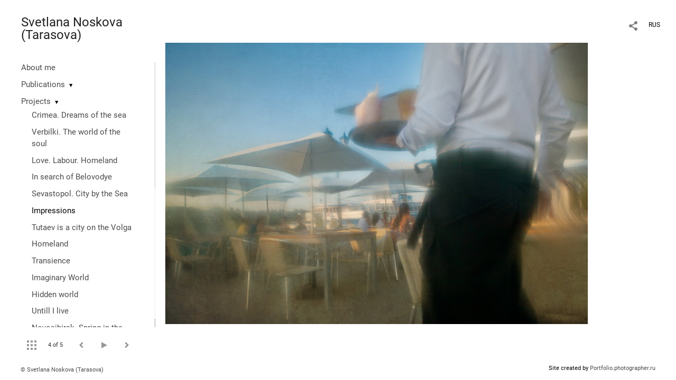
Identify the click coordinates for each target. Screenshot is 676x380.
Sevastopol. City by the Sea (80, 193)
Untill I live (50, 311)
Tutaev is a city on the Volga (82, 227)
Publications (43, 84)
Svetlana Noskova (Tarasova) (72, 28)
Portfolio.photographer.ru (622, 368)
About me (38, 67)
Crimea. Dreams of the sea (79, 115)
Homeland (50, 244)
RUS (654, 24)
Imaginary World (60, 277)
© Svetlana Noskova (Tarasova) (62, 369)
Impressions (54, 210)
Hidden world (55, 294)
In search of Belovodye (72, 177)
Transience (51, 260)
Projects (36, 101)
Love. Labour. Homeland (74, 160)
